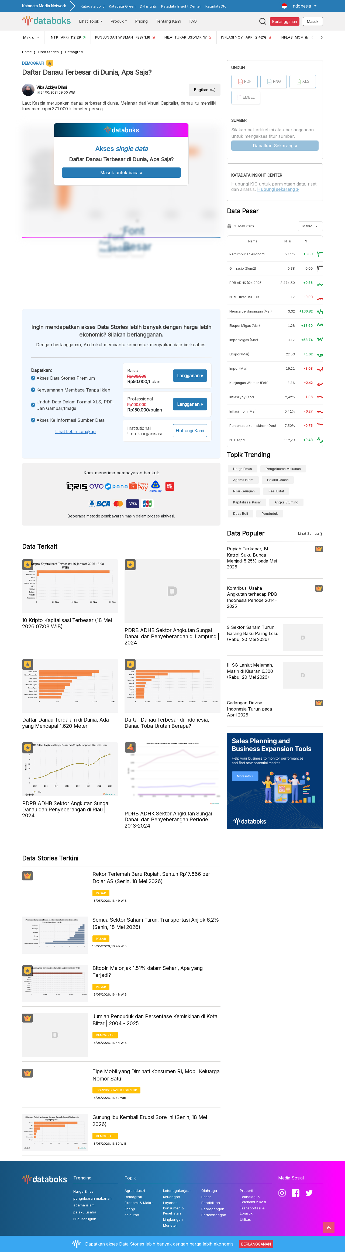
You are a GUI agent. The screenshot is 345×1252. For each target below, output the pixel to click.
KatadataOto (215, 6)
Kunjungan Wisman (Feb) (248, 383)
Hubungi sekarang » (278, 189)
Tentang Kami (168, 21)
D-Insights (148, 6)
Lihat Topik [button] (89, 21)
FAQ (193, 21)
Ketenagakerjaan (177, 1190)
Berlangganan (284, 21)
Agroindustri (135, 1190)
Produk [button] (117, 21)
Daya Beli (240, 514)
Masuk (313, 21)
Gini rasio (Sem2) (242, 268)
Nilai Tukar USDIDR (244, 297)
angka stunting (286, 502)
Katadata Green (122, 6)
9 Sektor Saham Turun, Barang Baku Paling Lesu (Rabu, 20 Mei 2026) (252, 633)
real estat (276, 491)
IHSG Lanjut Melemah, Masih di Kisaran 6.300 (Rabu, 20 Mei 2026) (250, 671)
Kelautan (132, 1215)
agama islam (243, 480)
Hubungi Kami (190, 430)
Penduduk (270, 514)
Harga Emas (242, 469)
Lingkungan (173, 1219)
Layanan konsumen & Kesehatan (173, 1207)
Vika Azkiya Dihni (51, 87)
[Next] (321, 37)
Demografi (74, 52)
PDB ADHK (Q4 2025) (246, 283)
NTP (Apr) (237, 440)
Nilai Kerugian (244, 491)
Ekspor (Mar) (239, 354)
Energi (130, 1209)
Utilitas (245, 1219)
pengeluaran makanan (283, 469)
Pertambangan (213, 1215)
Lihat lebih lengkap (75, 431)
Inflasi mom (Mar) (243, 411)
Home (27, 52)
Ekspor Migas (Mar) (244, 326)
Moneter (170, 1225)
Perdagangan (212, 1209)
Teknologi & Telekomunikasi (253, 1199)
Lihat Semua (308, 533)
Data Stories (48, 52)
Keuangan (171, 1197)
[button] (299, 6)
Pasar (101, 893)
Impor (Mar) (238, 368)
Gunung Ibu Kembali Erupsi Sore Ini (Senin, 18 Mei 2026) (149, 1121)
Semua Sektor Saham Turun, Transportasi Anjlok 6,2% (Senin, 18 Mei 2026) (155, 923)
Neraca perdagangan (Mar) (250, 311)
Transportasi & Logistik (116, 1090)
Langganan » (190, 375)
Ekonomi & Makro (139, 1202)
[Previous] (311, 37)
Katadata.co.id (93, 6)
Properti (246, 1190)
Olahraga (209, 1190)
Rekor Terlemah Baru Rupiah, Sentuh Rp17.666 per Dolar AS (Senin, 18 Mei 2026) (151, 877)
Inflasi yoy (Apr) (241, 397)
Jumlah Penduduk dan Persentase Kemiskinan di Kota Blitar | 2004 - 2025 (155, 1020)
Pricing (141, 21)
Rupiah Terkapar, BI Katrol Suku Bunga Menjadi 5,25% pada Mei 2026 (252, 558)
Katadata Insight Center (181, 6)
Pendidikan (210, 1202)
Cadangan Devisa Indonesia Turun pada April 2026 (249, 709)
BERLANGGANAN (256, 1244)
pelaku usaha (278, 480)
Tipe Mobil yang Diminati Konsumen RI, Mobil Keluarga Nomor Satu (156, 1075)
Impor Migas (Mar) (243, 340)
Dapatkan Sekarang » (275, 145)
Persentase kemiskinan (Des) (252, 426)
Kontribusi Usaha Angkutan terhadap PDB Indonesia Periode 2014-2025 (252, 597)
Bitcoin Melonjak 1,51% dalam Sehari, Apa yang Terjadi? (147, 972)
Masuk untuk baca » (121, 172)
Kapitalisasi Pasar (247, 502)
